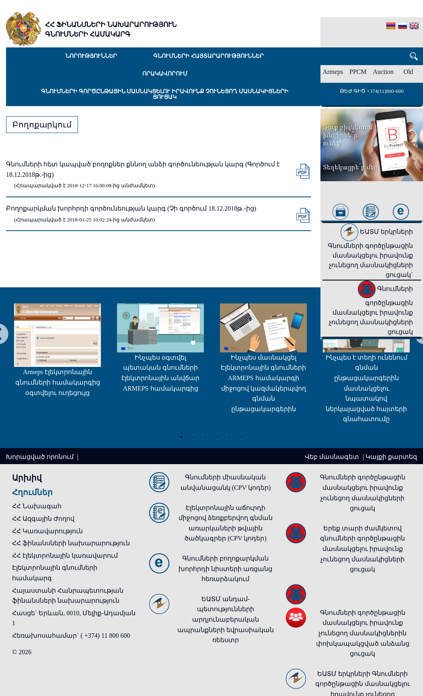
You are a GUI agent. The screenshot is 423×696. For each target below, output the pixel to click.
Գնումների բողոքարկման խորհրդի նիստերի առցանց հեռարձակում (225, 568)
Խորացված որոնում (40, 456)
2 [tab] (193, 437)
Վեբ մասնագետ (333, 456)
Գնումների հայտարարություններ (208, 56)
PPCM (358, 71)
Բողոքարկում (42, 124)
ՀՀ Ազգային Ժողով (43, 518)
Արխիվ (27, 477)
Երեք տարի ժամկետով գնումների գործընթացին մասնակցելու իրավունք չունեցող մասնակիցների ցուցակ (362, 549)
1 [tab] (181, 437)
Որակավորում (164, 74)
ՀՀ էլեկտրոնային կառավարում (65, 555)
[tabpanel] (57, 353)
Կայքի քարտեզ (391, 456)
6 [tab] (242, 437)
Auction (383, 71)
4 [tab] (218, 437)
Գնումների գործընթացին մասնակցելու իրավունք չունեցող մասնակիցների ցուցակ (164, 94)
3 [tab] (205, 437)
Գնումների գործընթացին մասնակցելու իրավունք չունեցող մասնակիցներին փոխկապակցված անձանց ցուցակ (362, 633)
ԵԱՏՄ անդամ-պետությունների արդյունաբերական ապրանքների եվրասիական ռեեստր (225, 619)
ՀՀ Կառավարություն (47, 531)
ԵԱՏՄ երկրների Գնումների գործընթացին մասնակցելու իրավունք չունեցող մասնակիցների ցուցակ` (370, 253)
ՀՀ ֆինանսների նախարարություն (71, 543)
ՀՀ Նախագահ (37, 506)
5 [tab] (230, 437)
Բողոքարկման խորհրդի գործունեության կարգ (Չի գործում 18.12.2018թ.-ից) (131, 208)
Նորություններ (91, 56)
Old (408, 71)
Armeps (332, 71)
